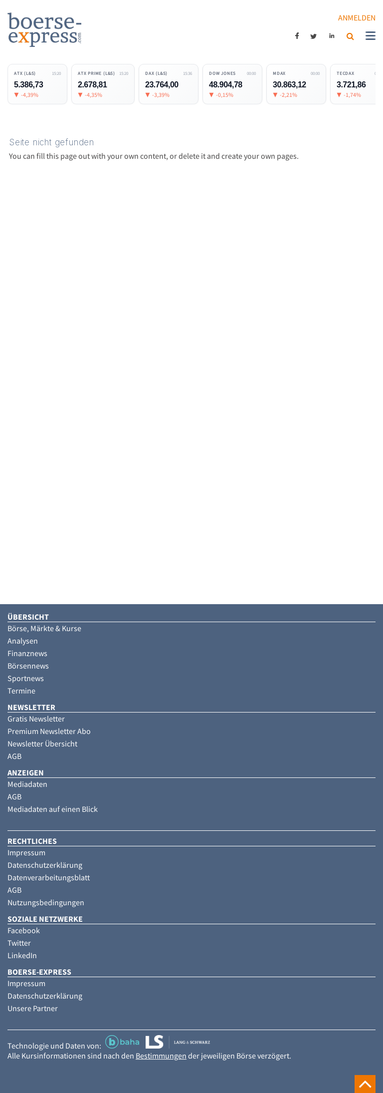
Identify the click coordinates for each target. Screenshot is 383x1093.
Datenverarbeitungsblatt (48, 877)
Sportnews (25, 678)
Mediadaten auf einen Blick (52, 809)
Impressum (26, 852)
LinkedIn (22, 955)
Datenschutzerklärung (44, 865)
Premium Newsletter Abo (49, 731)
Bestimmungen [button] (161, 1056)
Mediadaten (27, 784)
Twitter (19, 943)
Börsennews (28, 666)
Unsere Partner (32, 1008)
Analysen (22, 641)
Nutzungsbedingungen (45, 902)
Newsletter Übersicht (42, 743)
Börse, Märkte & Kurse (44, 628)
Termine (21, 691)
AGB (14, 756)
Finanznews (27, 653)
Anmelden (357, 17)
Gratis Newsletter (36, 719)
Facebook (23, 930)
